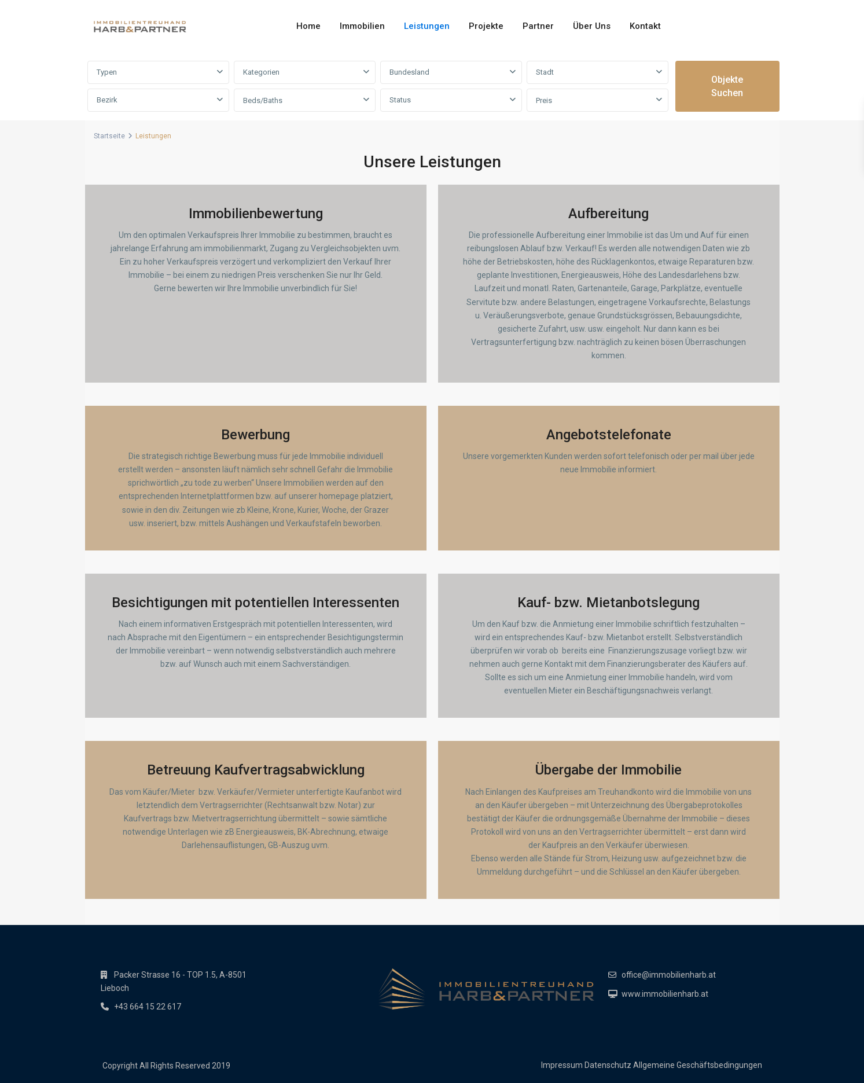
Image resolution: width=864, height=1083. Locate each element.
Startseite (109, 136)
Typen (107, 72)
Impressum (562, 1065)
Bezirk (107, 100)
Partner (538, 26)
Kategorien (261, 72)
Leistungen (427, 26)
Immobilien (362, 26)
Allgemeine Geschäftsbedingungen (697, 1065)
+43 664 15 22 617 (147, 1006)
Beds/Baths (262, 100)
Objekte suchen (727, 86)
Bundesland (409, 72)
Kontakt (645, 26)
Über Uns (592, 26)
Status (400, 100)
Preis (544, 100)
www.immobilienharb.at (665, 993)
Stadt (545, 72)
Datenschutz (607, 1065)
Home (308, 26)
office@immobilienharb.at (669, 974)
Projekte (486, 26)
